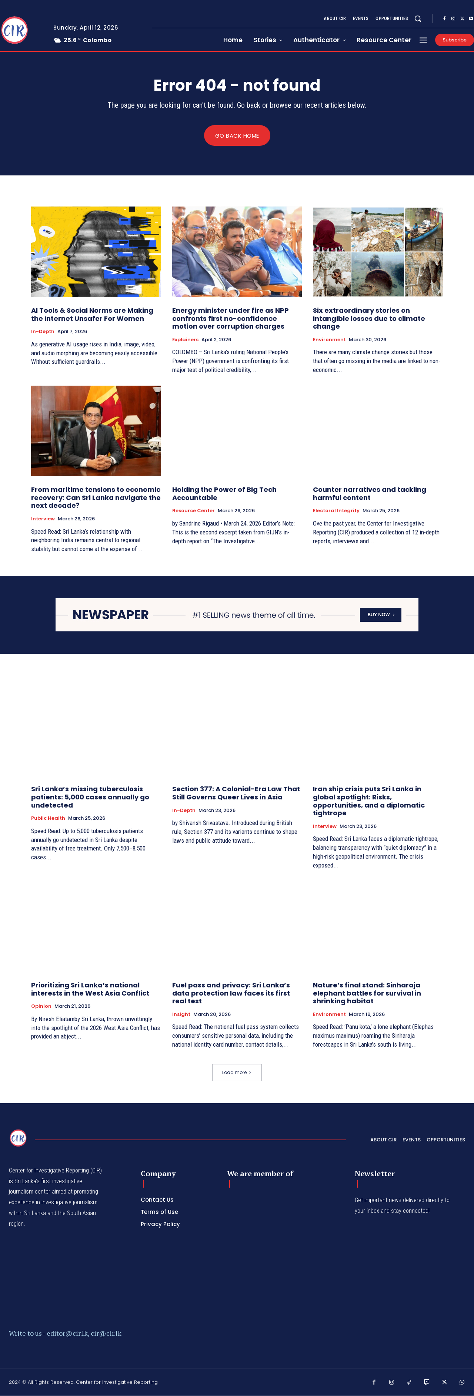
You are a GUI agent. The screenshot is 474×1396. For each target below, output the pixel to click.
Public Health (48, 819)
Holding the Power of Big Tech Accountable (224, 494)
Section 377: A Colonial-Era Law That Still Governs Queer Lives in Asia (236, 793)
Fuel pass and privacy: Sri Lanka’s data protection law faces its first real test (231, 993)
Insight (181, 1014)
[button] (418, 18)
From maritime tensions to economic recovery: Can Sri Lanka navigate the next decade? (96, 497)
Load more (237, 1072)
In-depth (42, 332)
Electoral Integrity (336, 511)
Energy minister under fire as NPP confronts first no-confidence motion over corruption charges (230, 318)
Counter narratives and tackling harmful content (369, 494)
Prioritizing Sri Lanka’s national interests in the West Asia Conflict (90, 989)
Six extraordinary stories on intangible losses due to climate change (369, 318)
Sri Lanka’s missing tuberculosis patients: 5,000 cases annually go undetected (90, 797)
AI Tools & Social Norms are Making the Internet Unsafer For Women (92, 314)
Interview (43, 519)
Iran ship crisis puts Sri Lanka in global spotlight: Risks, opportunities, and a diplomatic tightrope (369, 801)
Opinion (41, 1007)
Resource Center (193, 511)
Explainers (185, 340)
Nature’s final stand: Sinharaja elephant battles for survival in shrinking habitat (367, 993)
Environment (329, 340)
